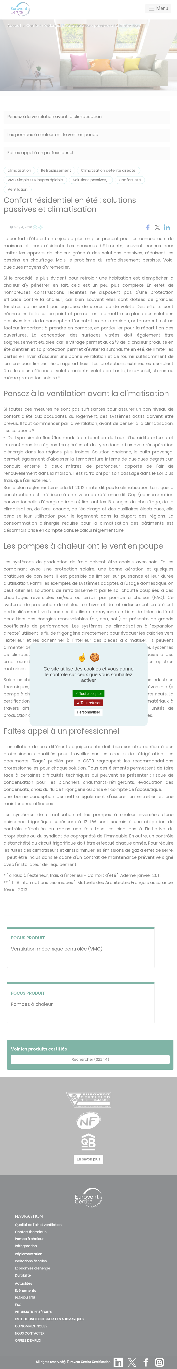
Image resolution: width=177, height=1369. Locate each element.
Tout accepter (88, 693)
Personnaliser (88, 712)
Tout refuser (89, 703)
